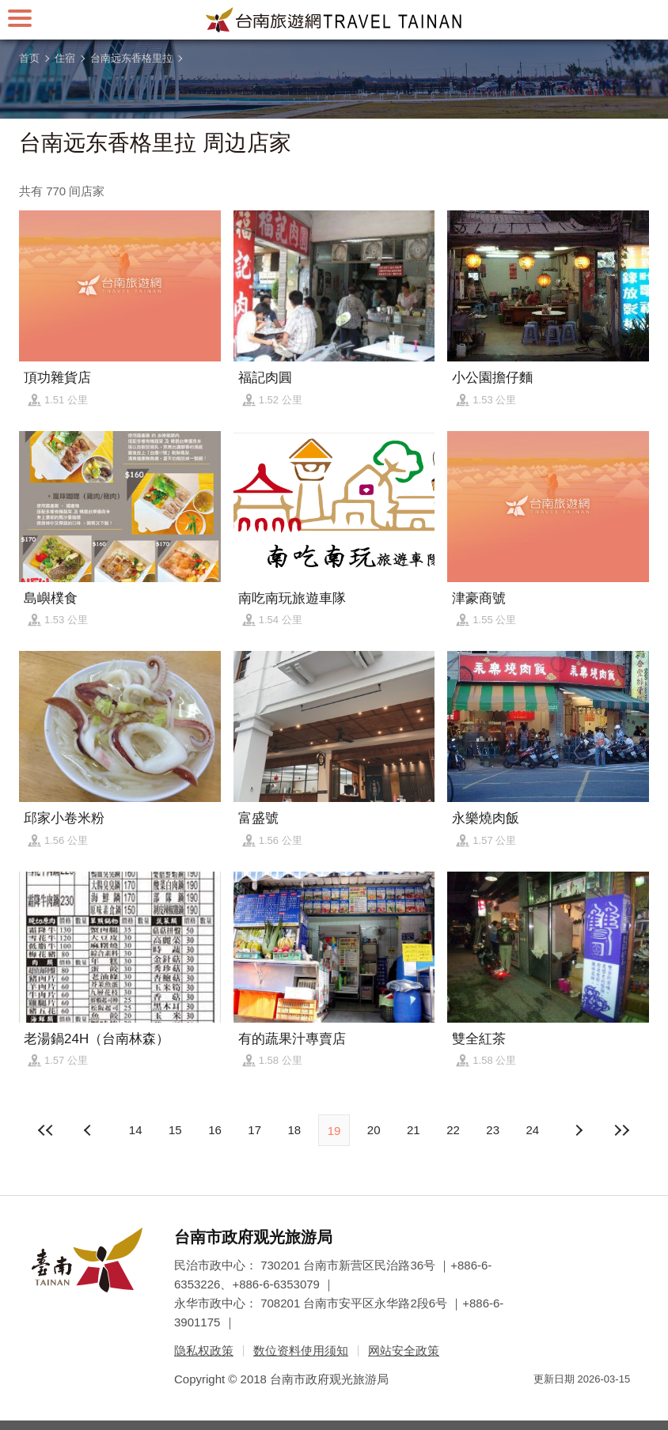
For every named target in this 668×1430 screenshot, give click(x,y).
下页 (89, 1130)
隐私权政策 (203, 1350)
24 (533, 1130)
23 (492, 1130)
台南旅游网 (334, 19)
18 (294, 1130)
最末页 (621, 1130)
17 (254, 1130)
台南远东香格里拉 (131, 58)
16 (215, 1130)
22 (453, 1130)
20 (374, 1130)
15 (175, 1130)
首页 (29, 58)
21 (413, 1130)
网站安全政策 (403, 1350)
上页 (578, 1130)
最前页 (47, 1130)
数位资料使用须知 (300, 1350)
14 (135, 1130)
